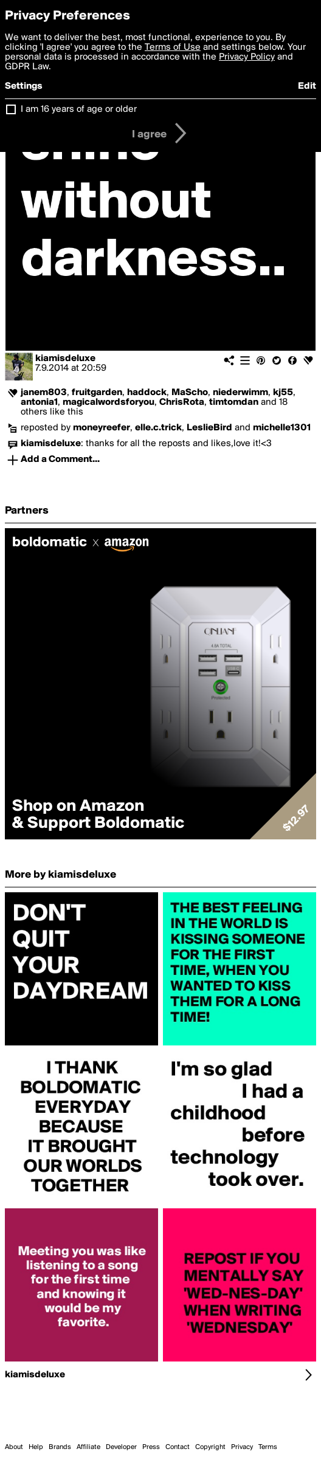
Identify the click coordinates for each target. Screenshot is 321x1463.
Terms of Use (173, 47)
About (14, 1447)
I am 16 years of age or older (79, 109)
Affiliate (88, 1447)
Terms (267, 1447)
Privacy (242, 1447)
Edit (307, 86)
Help (36, 1447)
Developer (121, 1447)
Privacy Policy (247, 57)
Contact (177, 1447)
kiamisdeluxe (65, 358)
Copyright (210, 1447)
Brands (60, 1447)
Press (151, 1447)
